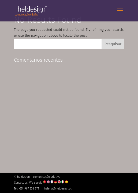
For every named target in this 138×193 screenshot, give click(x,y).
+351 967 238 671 (29, 188)
